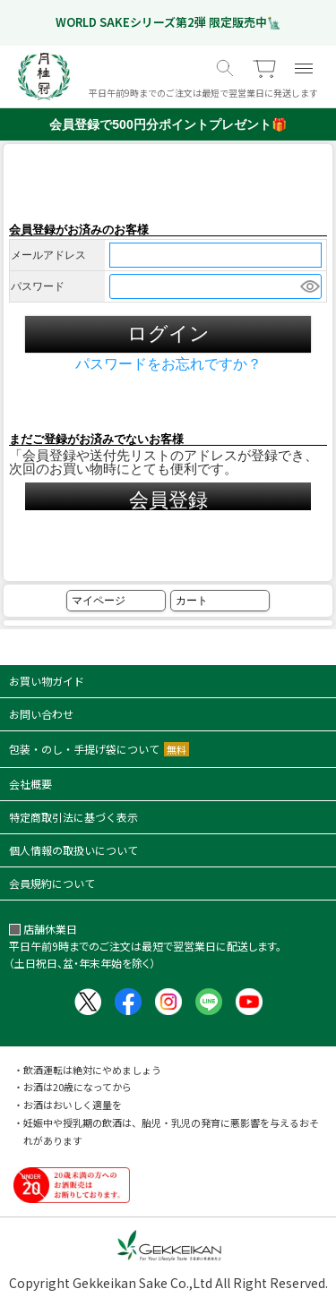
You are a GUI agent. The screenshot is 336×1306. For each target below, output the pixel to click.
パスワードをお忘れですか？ (168, 364)
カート (192, 600)
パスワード (38, 286)
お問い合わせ (41, 713)
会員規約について (52, 883)
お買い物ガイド (46, 680)
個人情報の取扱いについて (73, 850)
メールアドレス (48, 255)
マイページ (98, 600)
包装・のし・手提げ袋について (99, 748)
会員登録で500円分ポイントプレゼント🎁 (167, 124)
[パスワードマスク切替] (308, 286)
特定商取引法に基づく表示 (73, 816)
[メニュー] (303, 68)
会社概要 (30, 783)
